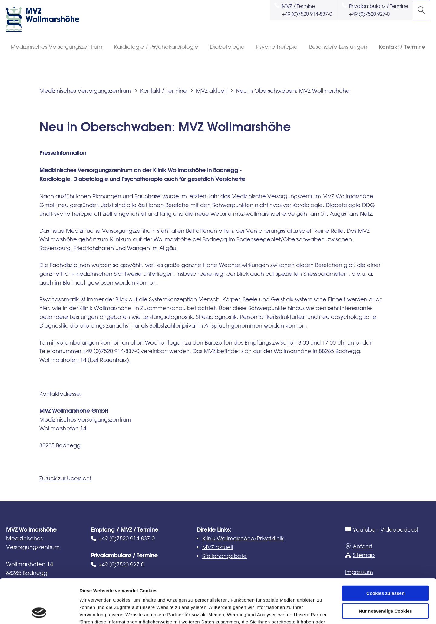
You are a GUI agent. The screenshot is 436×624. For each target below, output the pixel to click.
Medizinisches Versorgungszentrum (56, 46)
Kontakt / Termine (402, 46)
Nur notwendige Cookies (385, 569)
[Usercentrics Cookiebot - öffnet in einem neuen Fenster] (39, 612)
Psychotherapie (277, 46)
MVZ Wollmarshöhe (48, 19)
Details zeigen (322, 612)
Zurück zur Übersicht (65, 478)
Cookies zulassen (385, 551)
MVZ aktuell (211, 90)
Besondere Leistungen (338, 46)
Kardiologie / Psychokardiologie (156, 46)
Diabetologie (227, 46)
